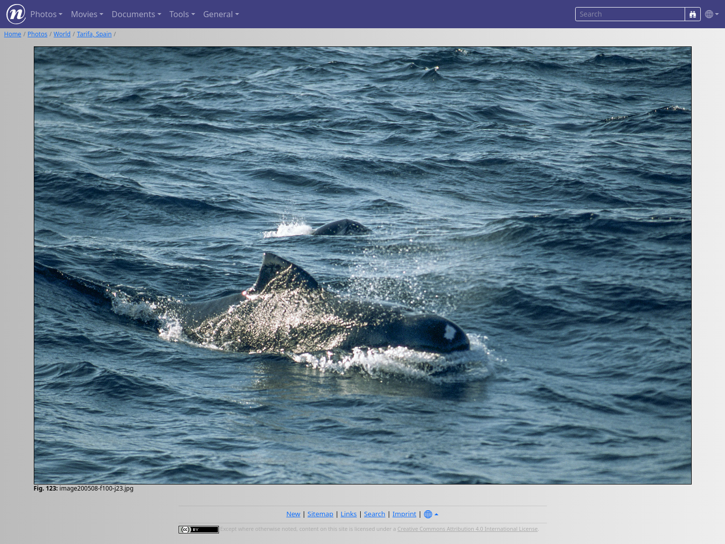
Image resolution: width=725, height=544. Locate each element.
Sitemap (320, 513)
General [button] (218, 14)
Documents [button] (133, 14)
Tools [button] (179, 14)
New (293, 513)
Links (349, 513)
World (62, 34)
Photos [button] (43, 14)
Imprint (404, 513)
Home (12, 34)
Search (374, 513)
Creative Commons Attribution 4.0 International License (468, 528)
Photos (37, 34)
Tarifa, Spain (94, 34)
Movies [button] (84, 14)
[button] (710, 14)
